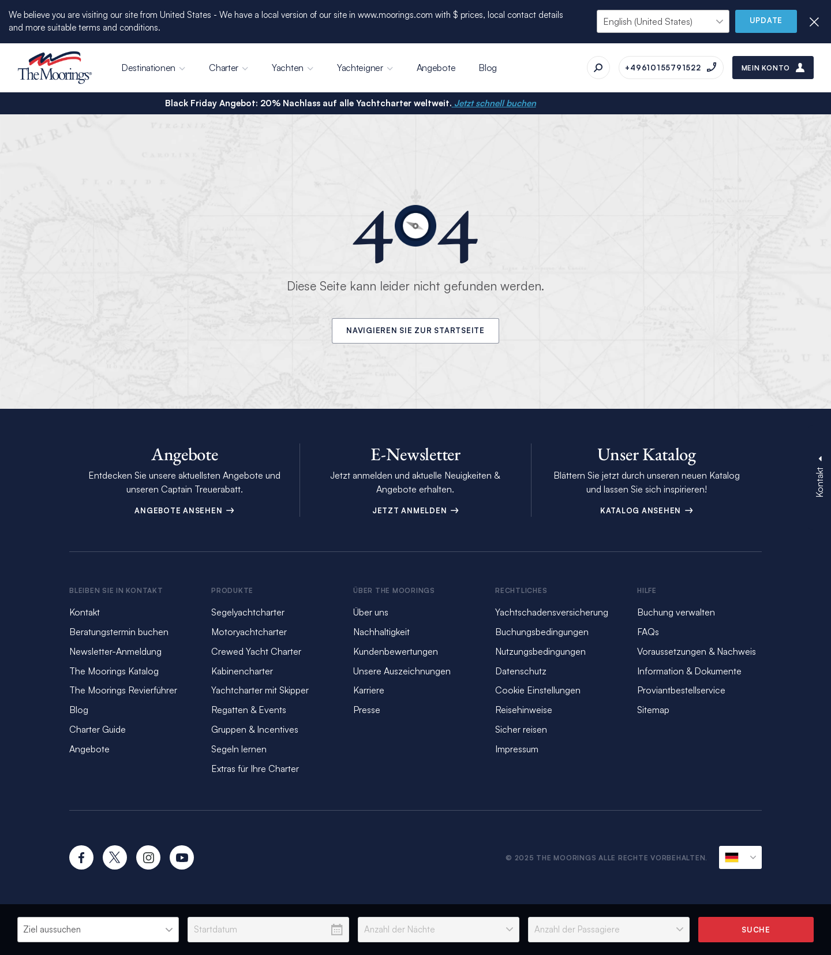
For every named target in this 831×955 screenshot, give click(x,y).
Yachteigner (360, 67)
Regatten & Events (248, 709)
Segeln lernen (239, 749)
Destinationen (148, 67)
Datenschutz (520, 671)
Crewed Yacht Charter (256, 651)
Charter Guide (97, 729)
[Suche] (598, 67)
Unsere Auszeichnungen (402, 671)
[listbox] (98, 929)
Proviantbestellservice (681, 690)
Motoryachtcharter (249, 631)
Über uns (370, 612)
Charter (223, 67)
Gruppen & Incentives (254, 729)
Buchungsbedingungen (542, 631)
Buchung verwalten (676, 612)
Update (766, 20)
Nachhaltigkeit (381, 631)
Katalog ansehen (646, 510)
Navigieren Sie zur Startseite (415, 330)
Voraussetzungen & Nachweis (696, 651)
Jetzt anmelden (415, 510)
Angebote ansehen (184, 510)
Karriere (368, 690)
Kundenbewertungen (395, 651)
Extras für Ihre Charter (255, 768)
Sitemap (653, 709)
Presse (366, 709)
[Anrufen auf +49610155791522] (671, 67)
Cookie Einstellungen (538, 690)
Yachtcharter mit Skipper (260, 690)
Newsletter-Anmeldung (115, 651)
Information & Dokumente (689, 671)
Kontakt (84, 612)
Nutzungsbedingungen (540, 651)
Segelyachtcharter (248, 612)
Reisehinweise (523, 709)
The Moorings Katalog (114, 671)
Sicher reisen (521, 729)
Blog (487, 67)
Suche (756, 929)
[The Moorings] (54, 67)
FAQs (648, 631)
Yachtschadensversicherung (551, 612)
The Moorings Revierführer (123, 690)
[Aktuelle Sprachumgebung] (740, 857)
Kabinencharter (242, 671)
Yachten (288, 67)
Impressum (516, 749)
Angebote (436, 67)
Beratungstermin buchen (119, 631)
